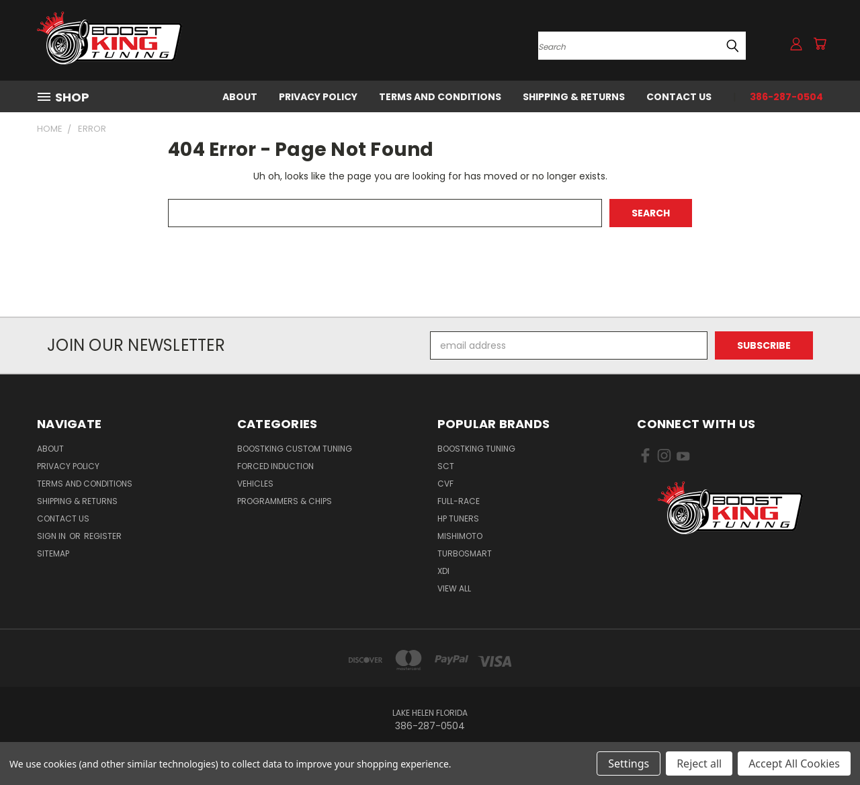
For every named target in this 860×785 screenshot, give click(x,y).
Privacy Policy (318, 97)
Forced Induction (275, 466)
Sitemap (53, 553)
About (239, 97)
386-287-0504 (786, 97)
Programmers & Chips (284, 501)
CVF (445, 483)
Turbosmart (464, 553)
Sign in (52, 536)
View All (454, 588)
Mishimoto (459, 536)
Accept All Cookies (794, 763)
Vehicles (255, 483)
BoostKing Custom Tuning (294, 448)
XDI (443, 571)
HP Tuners (458, 518)
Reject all (699, 763)
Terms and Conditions (440, 97)
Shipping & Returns (574, 97)
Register (103, 536)
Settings (628, 763)
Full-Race (458, 501)
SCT (445, 466)
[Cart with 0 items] (819, 43)
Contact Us (679, 97)
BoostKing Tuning (476, 448)
